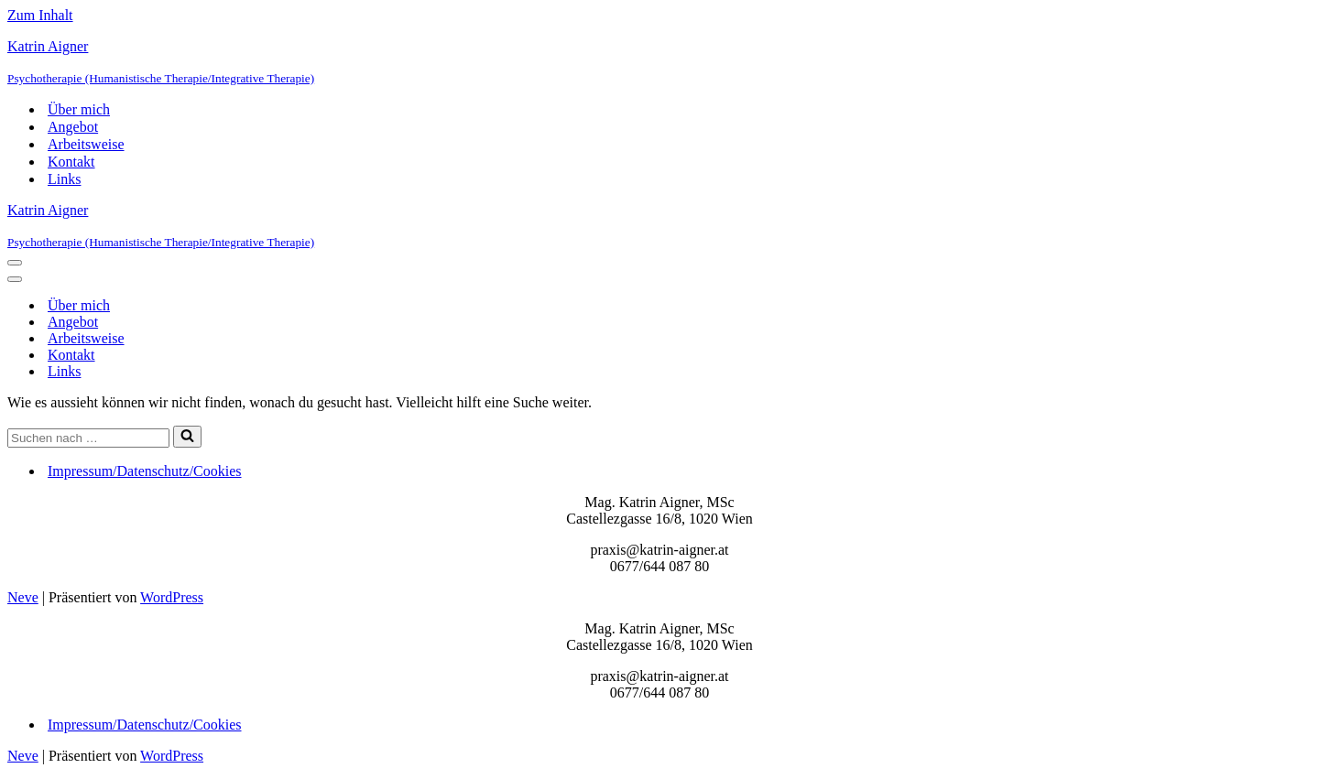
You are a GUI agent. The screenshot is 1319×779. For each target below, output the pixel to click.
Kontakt (71, 161)
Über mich (79, 109)
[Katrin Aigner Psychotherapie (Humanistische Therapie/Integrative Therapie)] (659, 62)
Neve (22, 597)
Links (64, 179)
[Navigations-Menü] (14, 262)
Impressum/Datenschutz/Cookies (145, 471)
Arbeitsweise (86, 144)
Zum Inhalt (40, 15)
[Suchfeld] (88, 438)
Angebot (73, 127)
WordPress (171, 597)
